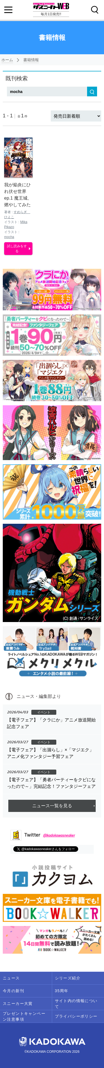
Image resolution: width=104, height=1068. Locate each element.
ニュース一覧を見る (52, 805)
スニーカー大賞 (18, 1003)
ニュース (11, 978)
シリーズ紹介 (67, 978)
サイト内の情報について (76, 1004)
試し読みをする (17, 248)
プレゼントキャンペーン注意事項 (24, 1016)
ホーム (7, 60)
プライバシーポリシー (76, 1016)
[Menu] (8, 10)
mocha (9, 237)
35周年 (62, 991)
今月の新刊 (13, 991)
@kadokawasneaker (59, 835)
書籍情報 (31, 60)
